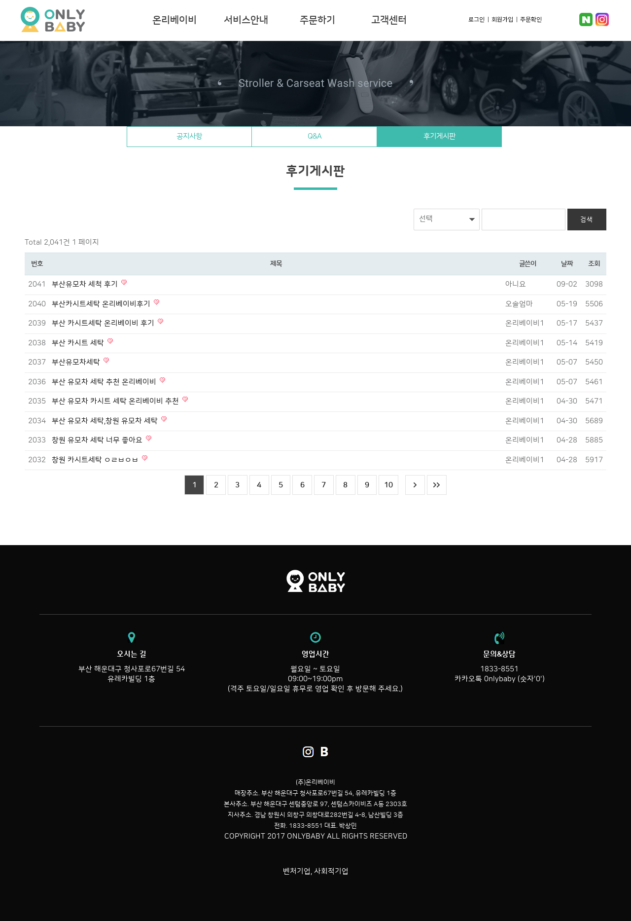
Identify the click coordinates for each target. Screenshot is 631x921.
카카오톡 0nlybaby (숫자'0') (500, 679)
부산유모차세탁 (77, 362)
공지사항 (188, 136)
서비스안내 (246, 20)
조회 (593, 264)
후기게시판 (441, 136)
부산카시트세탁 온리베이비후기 (102, 304)
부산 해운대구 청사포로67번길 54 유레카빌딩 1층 (131, 666)
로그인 (476, 19)
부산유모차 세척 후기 (86, 284)
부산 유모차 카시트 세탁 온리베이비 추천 (116, 401)
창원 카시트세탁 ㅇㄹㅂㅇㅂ (96, 460)
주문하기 (317, 20)
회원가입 (502, 19)
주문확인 (531, 19)
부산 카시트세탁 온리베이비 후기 (104, 323)
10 (389, 485)
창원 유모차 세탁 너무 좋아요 (98, 440)
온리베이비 (83, 20)
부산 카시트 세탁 (79, 343)
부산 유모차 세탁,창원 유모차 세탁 (106, 421)
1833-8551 (499, 669)
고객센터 (389, 20)
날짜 (566, 264)
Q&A (314, 136)
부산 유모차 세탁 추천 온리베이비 (105, 382)
